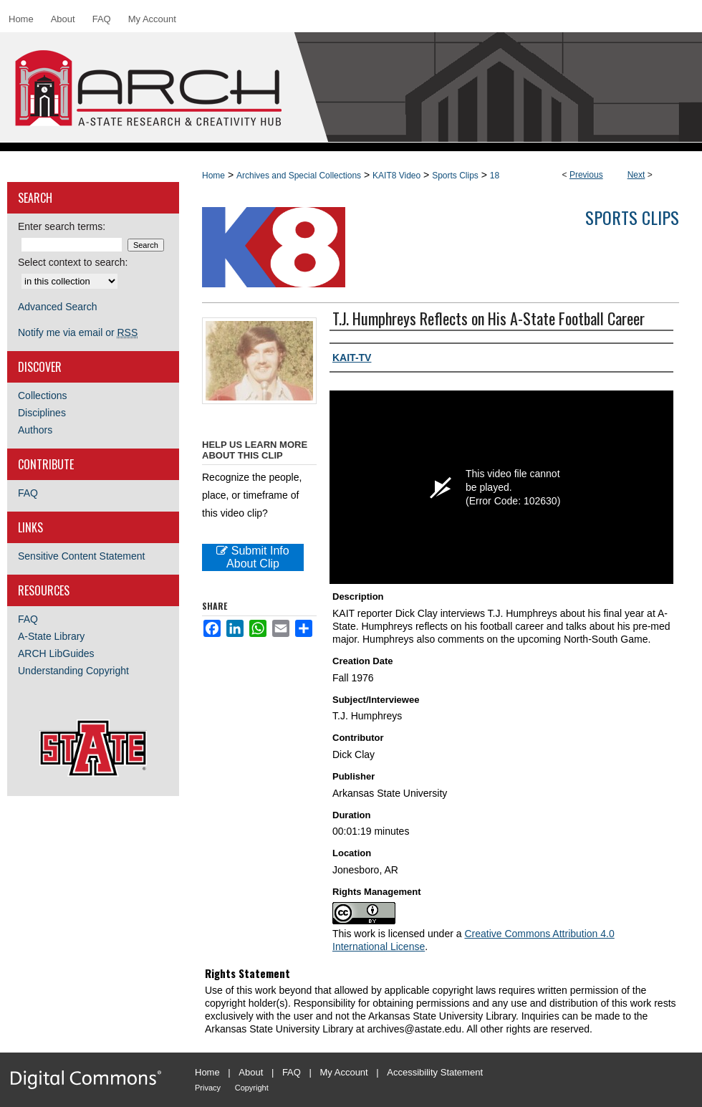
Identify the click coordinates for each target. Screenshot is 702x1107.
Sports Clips (455, 176)
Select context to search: (73, 262)
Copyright (252, 1087)
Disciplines (42, 412)
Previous (586, 175)
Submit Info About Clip (252, 557)
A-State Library (51, 636)
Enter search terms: (61, 226)
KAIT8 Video (396, 176)
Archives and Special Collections (298, 176)
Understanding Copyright (73, 670)
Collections (42, 395)
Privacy (208, 1087)
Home (213, 176)
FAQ (28, 493)
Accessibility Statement (435, 1072)
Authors (35, 430)
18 (494, 176)
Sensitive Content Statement (81, 556)
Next (636, 175)
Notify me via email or (78, 332)
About (251, 1072)
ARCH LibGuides (56, 653)
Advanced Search (57, 306)
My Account (344, 1072)
